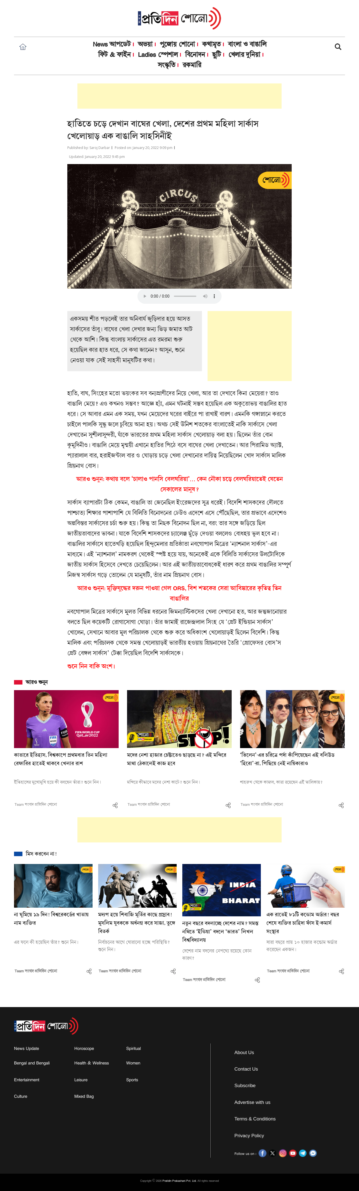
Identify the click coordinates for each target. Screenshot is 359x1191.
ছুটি (216, 55)
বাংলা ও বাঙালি (247, 44)
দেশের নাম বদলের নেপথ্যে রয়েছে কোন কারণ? (217, 954)
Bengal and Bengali (32, 1063)
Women (133, 1063)
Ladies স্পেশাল (158, 55)
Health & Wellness (91, 1063)
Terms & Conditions (255, 1119)
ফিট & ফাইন (114, 55)
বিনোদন (195, 55)
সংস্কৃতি (166, 65)
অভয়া (145, 44)
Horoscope (84, 1048)
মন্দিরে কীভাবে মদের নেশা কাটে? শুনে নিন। (163, 782)
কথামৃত (211, 44)
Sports (132, 1080)
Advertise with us (252, 1102)
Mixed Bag (84, 1096)
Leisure (81, 1080)
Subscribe (245, 1085)
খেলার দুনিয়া (244, 55)
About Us (244, 1052)
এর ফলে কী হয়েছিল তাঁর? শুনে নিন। (46, 942)
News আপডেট (112, 44)
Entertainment (26, 1080)
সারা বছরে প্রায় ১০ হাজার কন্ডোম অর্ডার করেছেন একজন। (301, 946)
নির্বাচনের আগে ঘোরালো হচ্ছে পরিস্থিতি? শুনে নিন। (134, 946)
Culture (20, 1096)
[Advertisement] (179, 96)
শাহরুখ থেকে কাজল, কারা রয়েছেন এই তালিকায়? (281, 782)
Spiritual (133, 1048)
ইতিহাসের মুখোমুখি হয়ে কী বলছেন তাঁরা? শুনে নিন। (57, 782)
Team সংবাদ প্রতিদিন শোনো (36, 804)
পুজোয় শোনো (177, 44)
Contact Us (246, 1069)
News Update (26, 1048)
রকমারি (192, 65)
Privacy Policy (249, 1135)
